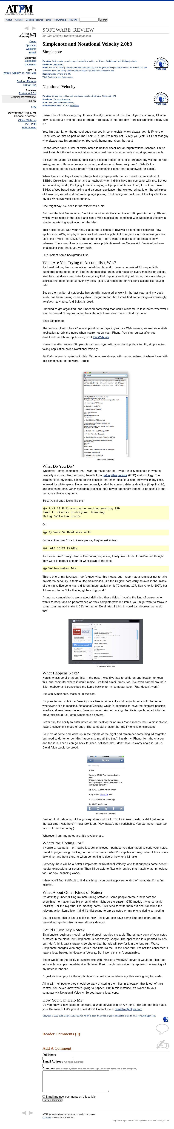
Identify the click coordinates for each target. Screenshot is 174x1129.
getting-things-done (115, 475)
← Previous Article (26, 28)
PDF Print (30, 123)
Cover (33, 41)
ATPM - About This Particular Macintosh (19, 10)
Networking (60, 20)
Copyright (46, 1122)
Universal (74, 106)
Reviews (73, 20)
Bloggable (30, 60)
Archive (19, 20)
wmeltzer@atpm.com (77, 35)
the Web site (101, 337)
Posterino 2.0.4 (27, 93)
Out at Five (29, 85)
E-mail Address (62, 1061)
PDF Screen (29, 127)
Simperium (58, 64)
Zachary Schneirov (61, 99)
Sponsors (30, 45)
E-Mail (32, 52)
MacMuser (30, 64)
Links (49, 20)
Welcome (31, 48)
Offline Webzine (27, 120)
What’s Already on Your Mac (20, 72)
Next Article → (34, 28)
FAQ (33, 106)
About (9, 20)
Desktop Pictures (34, 20)
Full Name (49, 1054)
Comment (89, 1068)
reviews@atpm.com (146, 1016)
